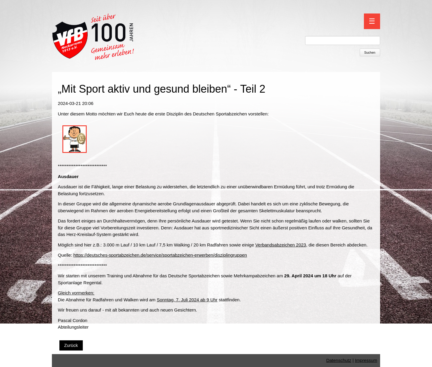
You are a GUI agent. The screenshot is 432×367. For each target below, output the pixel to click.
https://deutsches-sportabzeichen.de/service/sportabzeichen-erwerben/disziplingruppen (160, 255)
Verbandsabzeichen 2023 (280, 244)
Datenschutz (338, 360)
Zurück (71, 345)
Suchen (369, 52)
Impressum (366, 360)
